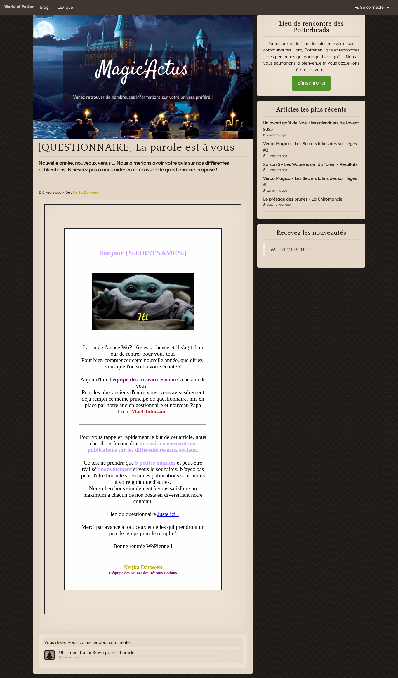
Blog (44, 7)
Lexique (65, 7)
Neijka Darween (86, 192)
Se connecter (372, 7)
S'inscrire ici (311, 83)
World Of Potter (290, 249)
